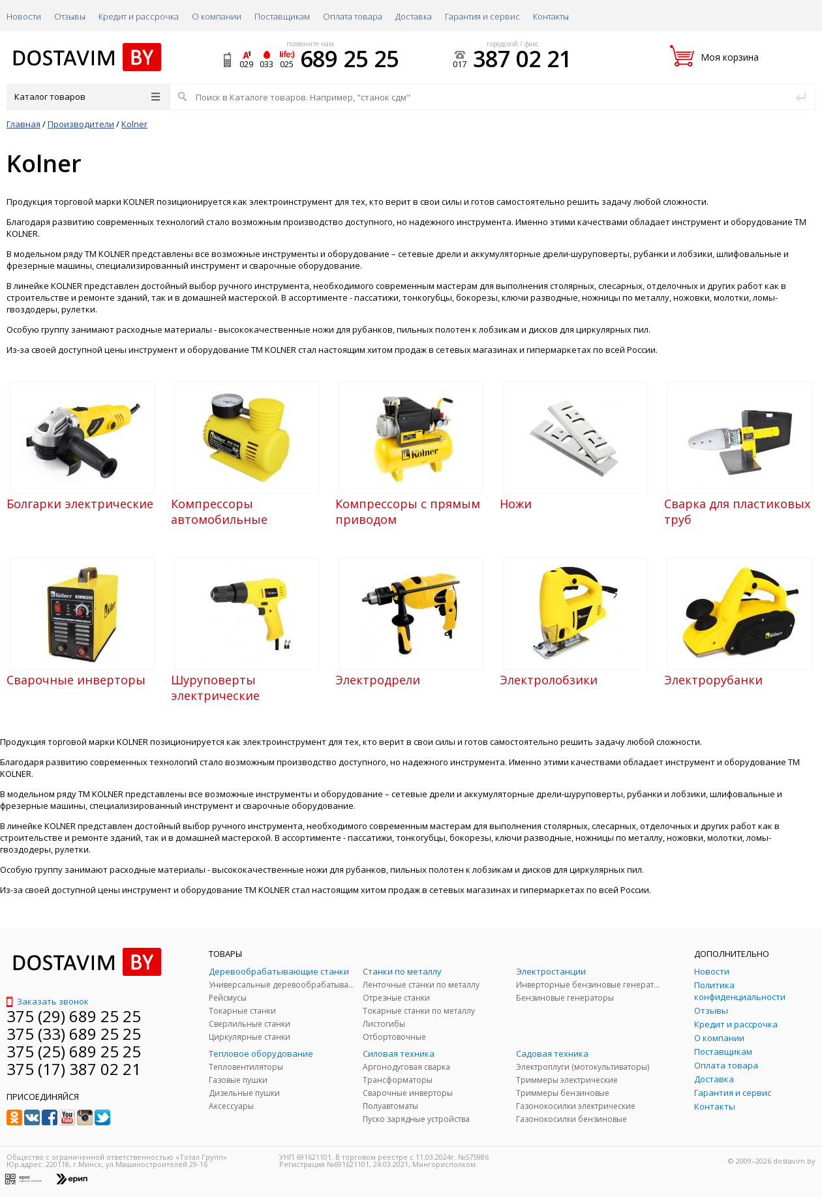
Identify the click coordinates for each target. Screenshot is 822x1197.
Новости (24, 16)
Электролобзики (549, 680)
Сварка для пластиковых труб (737, 511)
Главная (23, 124)
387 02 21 (522, 59)
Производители (81, 124)
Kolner (134, 124)
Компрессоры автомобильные (219, 511)
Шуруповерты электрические (215, 687)
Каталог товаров (87, 96)
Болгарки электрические (80, 503)
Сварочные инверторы (76, 680)
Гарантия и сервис (482, 16)
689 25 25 (349, 59)
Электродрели (377, 680)
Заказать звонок (48, 1001)
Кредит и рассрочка (139, 16)
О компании (216, 16)
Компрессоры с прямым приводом (407, 511)
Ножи (516, 503)
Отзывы (69, 16)
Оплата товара (352, 16)
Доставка (413, 16)
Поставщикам (282, 16)
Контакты (551, 16)
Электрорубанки (713, 680)
